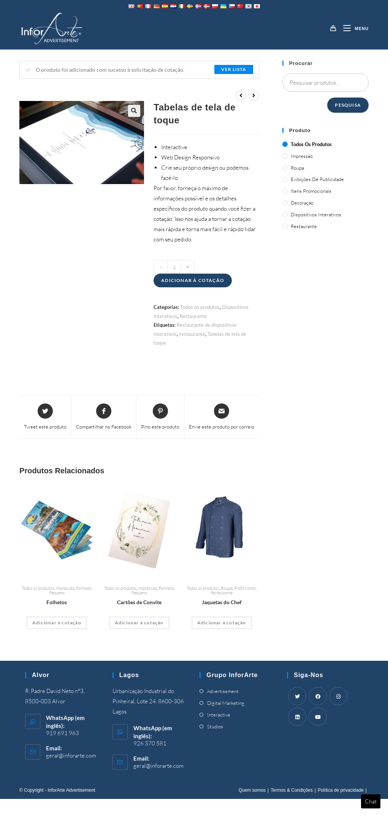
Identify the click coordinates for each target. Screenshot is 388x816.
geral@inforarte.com (71, 755)
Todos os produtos (200, 307)
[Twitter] (297, 696)
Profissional (245, 588)
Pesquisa (348, 105)
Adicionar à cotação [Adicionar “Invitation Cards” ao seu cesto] (139, 622)
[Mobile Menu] (352, 28)
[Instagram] (338, 696)
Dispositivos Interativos (316, 214)
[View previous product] (241, 95)
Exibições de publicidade (317, 179)
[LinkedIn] (297, 716)
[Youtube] (318, 716)
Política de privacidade (341, 790)
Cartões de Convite (139, 602)
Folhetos (56, 602)
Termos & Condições (292, 790)
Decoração (302, 203)
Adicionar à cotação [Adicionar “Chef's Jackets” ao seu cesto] (221, 622)
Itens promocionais (311, 191)
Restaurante (193, 316)
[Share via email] (221, 417)
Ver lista (233, 69)
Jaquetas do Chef (222, 602)
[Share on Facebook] (103, 417)
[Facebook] (318, 696)
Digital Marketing (225, 703)
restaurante (192, 334)
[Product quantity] (174, 267)
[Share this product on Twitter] (45, 417)
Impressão (65, 588)
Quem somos (252, 790)
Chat (371, 801)
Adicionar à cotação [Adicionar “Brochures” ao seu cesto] (56, 622)
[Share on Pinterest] (160, 417)
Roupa (227, 588)
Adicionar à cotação (192, 280)
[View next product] (254, 95)
